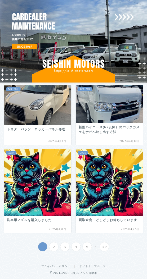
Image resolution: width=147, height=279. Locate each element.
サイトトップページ (92, 266)
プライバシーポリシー (55, 266)
